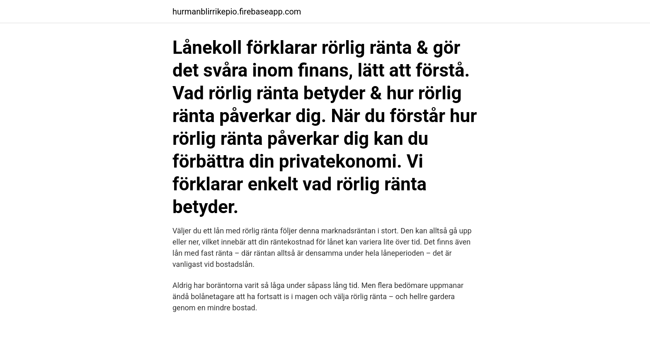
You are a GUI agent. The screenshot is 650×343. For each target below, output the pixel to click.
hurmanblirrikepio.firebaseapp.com (236, 11)
